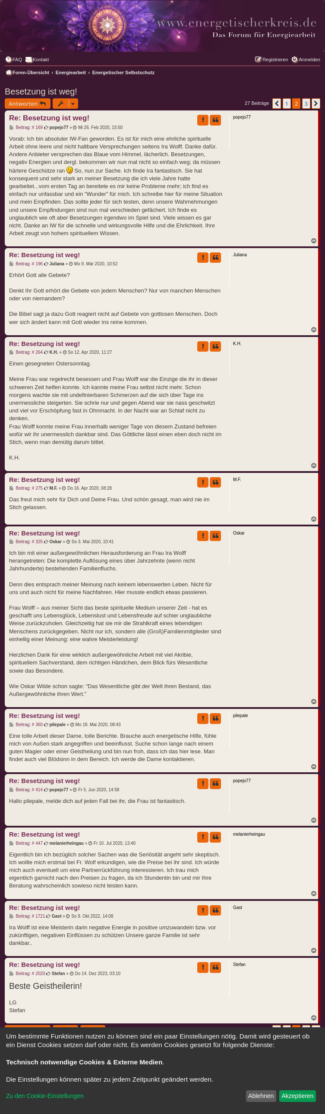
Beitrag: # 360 (26, 724)
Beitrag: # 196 (26, 264)
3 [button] (306, 103)
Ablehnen (261, 1095)
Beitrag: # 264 (26, 352)
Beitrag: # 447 (26, 843)
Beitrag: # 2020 (27, 973)
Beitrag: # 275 (26, 488)
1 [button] (286, 103)
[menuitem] (13, 59)
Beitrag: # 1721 (27, 916)
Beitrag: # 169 (26, 127)
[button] (276, 103)
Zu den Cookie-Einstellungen (45, 1095)
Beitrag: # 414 (26, 790)
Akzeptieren (297, 1095)
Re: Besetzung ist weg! (49, 118)
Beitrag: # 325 (26, 541)
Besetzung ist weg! (41, 91)
